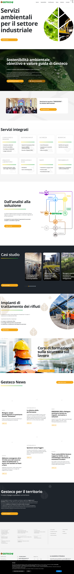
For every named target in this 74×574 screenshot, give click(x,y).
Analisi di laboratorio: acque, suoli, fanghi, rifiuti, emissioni (9, 168)
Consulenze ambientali (8, 145)
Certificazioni (51, 2)
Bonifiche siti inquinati (63, 145)
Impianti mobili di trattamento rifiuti (26, 147)
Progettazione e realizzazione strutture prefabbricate (65, 168)
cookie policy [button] (45, 565)
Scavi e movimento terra (27, 169)
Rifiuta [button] (28, 571)
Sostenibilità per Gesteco (13, 81)
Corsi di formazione (44, 145)
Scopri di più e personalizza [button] (18, 571)
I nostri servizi (5, 39)
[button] (26, 286)
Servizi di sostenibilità (7, 147)
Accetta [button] (59, 571)
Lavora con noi (54, 531)
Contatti (67, 2)
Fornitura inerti (43, 169)
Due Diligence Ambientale (8, 149)
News (64, 531)
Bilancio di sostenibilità (37, 81)
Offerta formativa (44, 150)
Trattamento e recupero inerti (46, 167)
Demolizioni (24, 167)
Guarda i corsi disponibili (44, 370)
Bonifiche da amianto (63, 147)
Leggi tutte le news (62, 382)
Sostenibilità (53, 533)
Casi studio (65, 529)
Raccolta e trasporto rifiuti (27, 150)
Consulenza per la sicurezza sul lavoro (46, 147)
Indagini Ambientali (7, 151)
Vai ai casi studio (6, 285)
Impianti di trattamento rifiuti (28, 145)
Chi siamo (53, 529)
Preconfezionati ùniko (45, 171)
